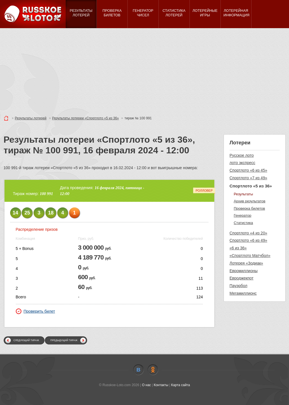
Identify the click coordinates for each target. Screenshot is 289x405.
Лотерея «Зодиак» (246, 263)
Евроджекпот (241, 278)
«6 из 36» (238, 248)
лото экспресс (242, 162)
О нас (146, 385)
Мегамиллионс (243, 293)
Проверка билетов (249, 208)
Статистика (243, 223)
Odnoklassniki (152, 369)
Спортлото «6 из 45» (248, 170)
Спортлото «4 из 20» (248, 233)
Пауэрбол (238, 285)
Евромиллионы (244, 270)
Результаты (243, 194)
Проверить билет (35, 311)
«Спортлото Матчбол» (250, 255)
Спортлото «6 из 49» (248, 240)
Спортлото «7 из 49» (248, 178)
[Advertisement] (144, 70)
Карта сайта (180, 385)
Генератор (242, 215)
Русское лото (242, 155)
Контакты (161, 385)
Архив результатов (249, 201)
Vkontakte (138, 369)
